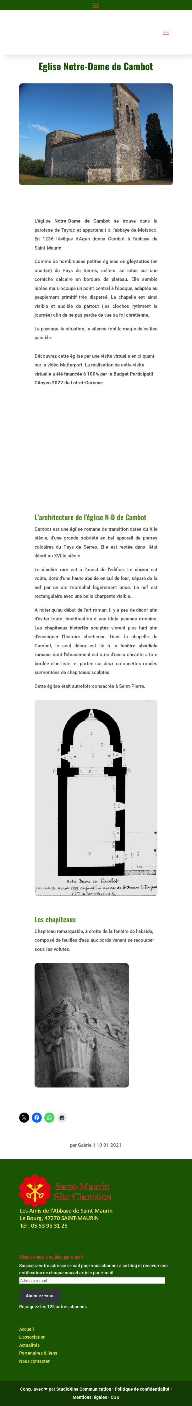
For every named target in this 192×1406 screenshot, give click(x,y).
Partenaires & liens (38, 1353)
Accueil (26, 1329)
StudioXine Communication (83, 1389)
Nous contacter (34, 1361)
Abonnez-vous (40, 1295)
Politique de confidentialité (142, 1389)
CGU (115, 1397)
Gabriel (85, 1145)
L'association (32, 1337)
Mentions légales (90, 1397)
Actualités (29, 1345)
